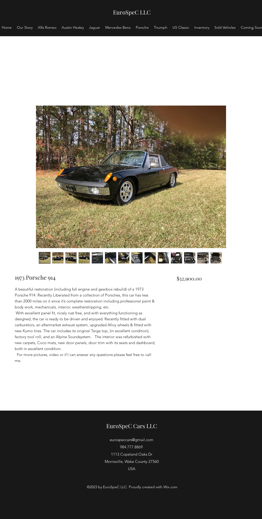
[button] (252, 29)
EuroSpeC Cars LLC (131, 426)
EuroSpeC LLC (132, 12)
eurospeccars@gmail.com (131, 439)
